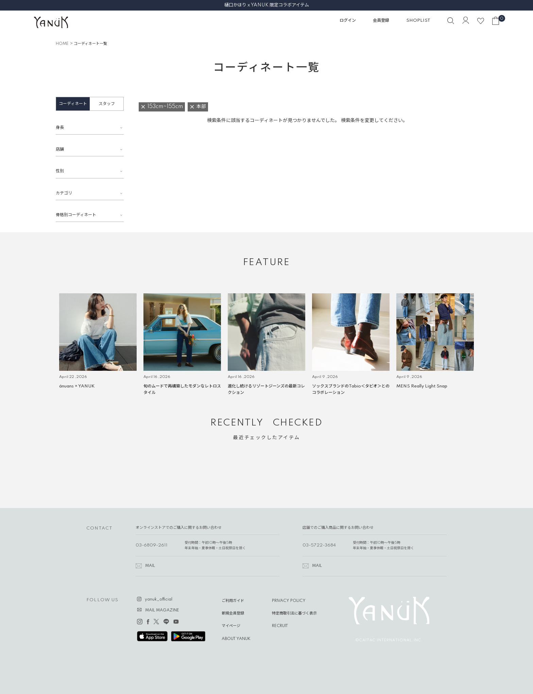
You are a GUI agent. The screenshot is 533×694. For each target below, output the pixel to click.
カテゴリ (64, 193)
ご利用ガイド (233, 601)
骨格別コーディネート (76, 215)
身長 (60, 127)
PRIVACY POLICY (289, 601)
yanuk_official (158, 599)
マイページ (231, 626)
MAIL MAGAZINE (162, 610)
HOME (62, 44)
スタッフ (107, 104)
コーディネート (73, 104)
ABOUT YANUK (236, 639)
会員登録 (381, 20)
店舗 (60, 149)
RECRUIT (280, 626)
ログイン (348, 20)
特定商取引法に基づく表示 (294, 613)
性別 (60, 171)
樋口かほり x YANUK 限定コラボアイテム (266, 5)
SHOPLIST (418, 20)
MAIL (150, 566)
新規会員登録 (233, 613)
